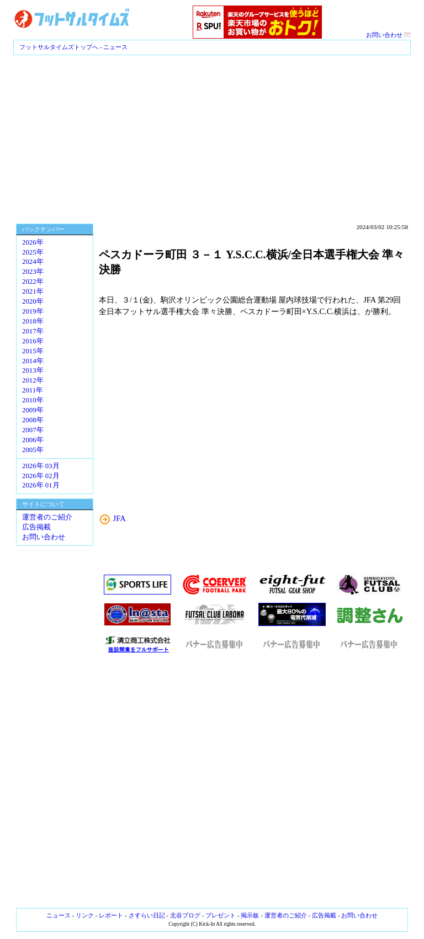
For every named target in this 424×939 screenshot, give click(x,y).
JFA (119, 518)
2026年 (33, 242)
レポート (111, 915)
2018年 (33, 321)
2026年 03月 (41, 466)
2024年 (33, 262)
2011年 (32, 390)
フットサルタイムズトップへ (58, 47)
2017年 (33, 331)
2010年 (33, 400)
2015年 (33, 351)
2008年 (33, 420)
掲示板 (250, 915)
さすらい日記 (147, 915)
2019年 (33, 311)
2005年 (33, 450)
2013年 (33, 370)
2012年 (33, 380)
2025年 (33, 252)
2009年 (33, 410)
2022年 (33, 281)
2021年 (33, 291)
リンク (85, 915)
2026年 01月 (41, 485)
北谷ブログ (185, 915)
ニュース (115, 47)
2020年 (33, 301)
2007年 (33, 430)
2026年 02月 (41, 476)
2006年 (33, 440)
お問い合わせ (388, 34)
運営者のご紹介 (47, 517)
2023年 (33, 271)
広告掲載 (36, 527)
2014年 (33, 361)
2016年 (33, 341)
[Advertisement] (212, 138)
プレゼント (220, 915)
